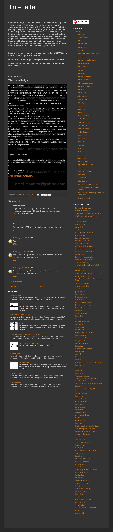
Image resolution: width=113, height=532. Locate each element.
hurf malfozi (81, 47)
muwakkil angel (80, 502)
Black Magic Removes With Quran (87, 426)
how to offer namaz (81, 308)
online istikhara (80, 497)
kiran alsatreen (82, 168)
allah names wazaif (81, 300)
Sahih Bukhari (80, 448)
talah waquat (82, 138)
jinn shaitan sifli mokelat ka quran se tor (88, 383)
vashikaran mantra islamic (84, 251)
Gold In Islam (80, 418)
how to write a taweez (82, 461)
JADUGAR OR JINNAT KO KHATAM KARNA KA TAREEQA (88, 379)
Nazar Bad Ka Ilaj (81, 313)
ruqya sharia (79, 227)
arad (79, 151)
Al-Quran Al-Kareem (82, 434)
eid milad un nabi (81, 401)
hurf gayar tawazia (84, 76)
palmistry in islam (81, 291)
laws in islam (79, 319)
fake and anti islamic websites (85, 249)
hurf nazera (81, 93)
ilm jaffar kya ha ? (17, 295)
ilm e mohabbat (80, 399)
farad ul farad (82, 99)
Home (42, 286)
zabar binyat (15, 354)
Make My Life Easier (21, 238)
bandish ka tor (80, 235)
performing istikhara (82, 415)
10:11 (15, 230)
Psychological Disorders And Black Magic (89, 265)
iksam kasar (81, 178)
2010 (78, 31)
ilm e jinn (78, 456)
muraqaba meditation (82, 321)
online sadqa (79, 327)
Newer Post (13, 286)
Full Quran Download (82, 393)
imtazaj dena (82, 181)
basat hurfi (81, 57)
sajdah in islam (80, 270)
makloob (80, 145)
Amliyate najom (80, 467)
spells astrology (80, 368)
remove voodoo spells (82, 211)
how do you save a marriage (84, 257)
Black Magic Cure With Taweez (86, 469)
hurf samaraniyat (83, 80)
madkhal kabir (24, 362)
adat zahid (81, 112)
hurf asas (80, 89)
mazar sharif (79, 437)
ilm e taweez (79, 396)
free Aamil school (81, 491)
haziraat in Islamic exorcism (84, 305)
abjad (21, 323)
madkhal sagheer (83, 122)
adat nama (81, 109)
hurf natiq (80, 70)
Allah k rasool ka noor (82, 442)
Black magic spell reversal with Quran (88, 273)
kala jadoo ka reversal (82, 241)
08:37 (15, 216)
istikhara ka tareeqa (81, 472)
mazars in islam (80, 513)
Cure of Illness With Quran (84, 332)
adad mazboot (82, 161)
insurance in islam (81, 516)
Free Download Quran (82, 338)
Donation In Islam (81, 297)
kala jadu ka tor (80, 340)
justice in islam (80, 445)
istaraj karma (82, 125)
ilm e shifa (78, 359)
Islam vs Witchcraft (81, 221)
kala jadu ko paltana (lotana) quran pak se (89, 362)
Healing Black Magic (82, 262)
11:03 (15, 260)
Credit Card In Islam (82, 376)
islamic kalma (80, 224)
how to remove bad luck (83, 357)
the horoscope (80, 407)
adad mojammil (83, 155)
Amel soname (21, 195)
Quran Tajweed (80, 420)
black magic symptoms (83, 208)
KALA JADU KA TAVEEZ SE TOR (87, 508)
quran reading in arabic (83, 276)
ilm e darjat (79, 423)
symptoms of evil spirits (83, 219)
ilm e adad (78, 354)
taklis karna (81, 135)
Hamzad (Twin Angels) (83, 488)
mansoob (80, 142)
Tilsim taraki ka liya (84, 198)
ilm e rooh (78, 386)
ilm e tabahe (79, 316)
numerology (79, 510)
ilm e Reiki (79, 324)
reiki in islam (79, 351)
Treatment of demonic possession (86, 230)
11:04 (15, 276)
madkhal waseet (83, 129)
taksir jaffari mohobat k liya (20, 315)
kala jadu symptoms (82, 238)
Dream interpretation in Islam (85, 429)
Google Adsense (80, 505)
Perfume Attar (80, 439)
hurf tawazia (81, 73)
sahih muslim (79, 330)
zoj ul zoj (80, 103)
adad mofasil (82, 158)
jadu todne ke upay (81, 243)
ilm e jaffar (22, 6)
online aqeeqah (80, 464)
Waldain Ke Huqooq (82, 283)
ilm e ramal (79, 310)
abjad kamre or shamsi (85, 165)
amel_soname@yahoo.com (20, 176)
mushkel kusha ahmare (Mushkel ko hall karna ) (28, 334)
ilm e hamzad (79, 410)
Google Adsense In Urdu (83, 499)
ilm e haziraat (79, 365)
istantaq (80, 50)
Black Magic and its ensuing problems (88, 213)
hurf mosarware (16, 373)
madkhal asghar (83, 132)
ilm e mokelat (80, 294)
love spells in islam (81, 343)
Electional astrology (82, 480)
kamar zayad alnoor (84, 171)
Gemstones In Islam (82, 286)
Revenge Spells (80, 412)
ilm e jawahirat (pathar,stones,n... (86, 431)
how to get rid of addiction (84, 232)
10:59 (15, 244)
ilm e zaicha (79, 346)
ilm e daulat (79, 404)
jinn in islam (79, 475)
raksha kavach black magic (84, 246)
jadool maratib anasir (85, 83)
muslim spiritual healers (83, 302)
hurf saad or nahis (84, 86)
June (80, 34)
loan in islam (79, 494)
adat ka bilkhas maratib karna (88, 54)
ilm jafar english (80, 254)
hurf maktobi (23, 304)
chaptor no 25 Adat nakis (86, 116)
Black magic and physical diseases (86, 216)
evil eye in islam (80, 268)
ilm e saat (78, 370)
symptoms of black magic (84, 260)
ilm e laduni (79, 289)
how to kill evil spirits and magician (87, 450)
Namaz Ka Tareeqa (81, 483)
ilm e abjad (79, 373)
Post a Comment (17, 281)
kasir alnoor (81, 174)
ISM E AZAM (80, 453)
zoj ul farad (81, 106)
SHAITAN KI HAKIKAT (84, 459)
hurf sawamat (15, 382)
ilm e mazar (79, 478)
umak (79, 148)
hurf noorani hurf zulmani (28, 343)
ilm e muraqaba (80, 335)
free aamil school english (83, 349)
